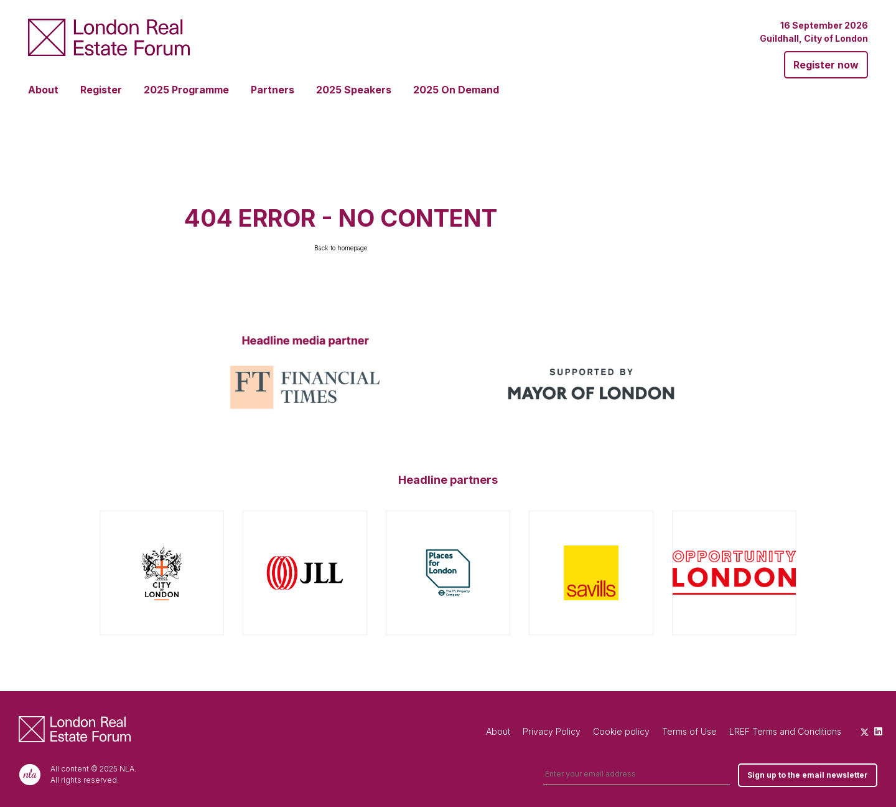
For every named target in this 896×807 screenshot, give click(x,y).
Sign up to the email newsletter (807, 775)
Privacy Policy (552, 731)
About (43, 90)
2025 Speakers (353, 90)
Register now (826, 65)
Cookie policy (621, 731)
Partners (272, 90)
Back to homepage (340, 248)
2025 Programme (186, 90)
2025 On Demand (456, 90)
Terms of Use (689, 731)
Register (101, 90)
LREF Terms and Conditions (785, 731)
